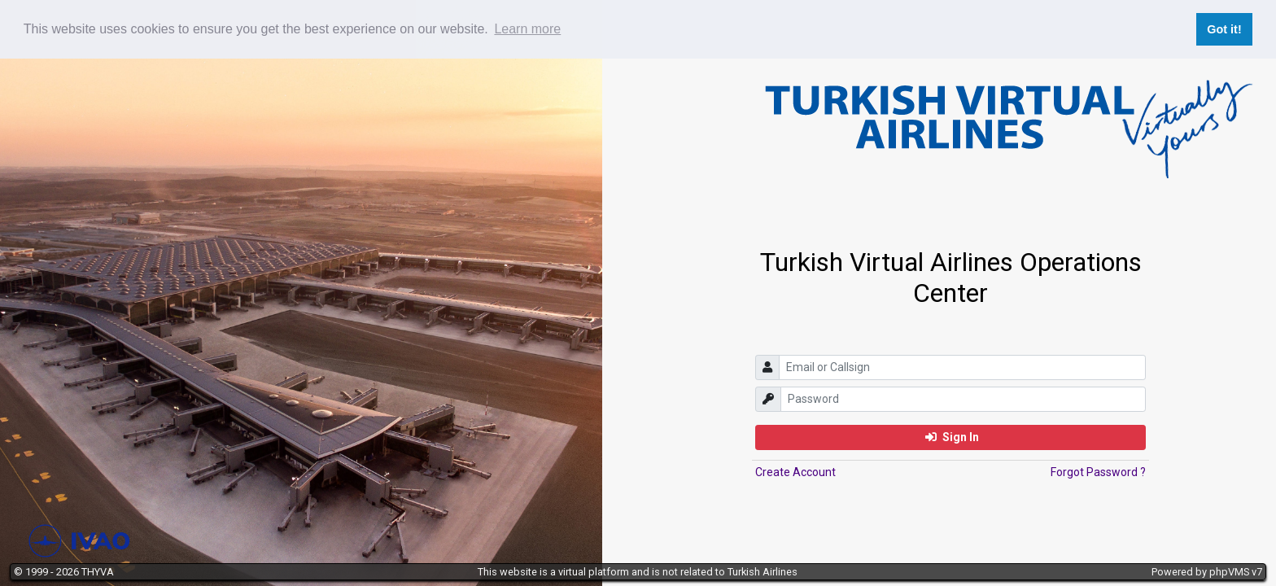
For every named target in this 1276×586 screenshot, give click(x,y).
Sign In (952, 437)
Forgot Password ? (1098, 472)
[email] (962, 367)
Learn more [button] (527, 29)
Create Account (795, 472)
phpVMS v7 (1235, 572)
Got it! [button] (1224, 29)
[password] (963, 399)
